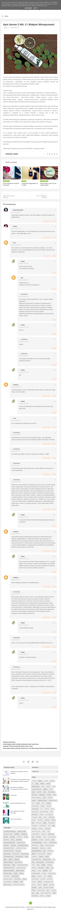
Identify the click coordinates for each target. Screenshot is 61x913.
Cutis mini (48, 805)
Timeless (39, 883)
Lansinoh (41, 839)
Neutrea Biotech (50, 861)
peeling (15, 872)
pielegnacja (44, 181)
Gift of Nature (42, 825)
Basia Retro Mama (18, 210)
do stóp (26, 836)
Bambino (49, 794)
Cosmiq (42, 805)
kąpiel (5, 858)
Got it (35, 8)
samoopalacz (17, 878)
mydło (13, 864)
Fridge (44, 822)
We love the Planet (48, 886)
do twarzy (6, 839)
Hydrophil (43, 833)
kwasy (26, 855)
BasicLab (50, 796)
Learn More (28, 8)
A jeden (46, 780)
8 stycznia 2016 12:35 (15, 533)
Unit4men (34, 886)
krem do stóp (15, 853)
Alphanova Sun (35, 785)
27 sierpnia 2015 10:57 (23, 516)
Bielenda (34, 799)
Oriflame (34, 867)
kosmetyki (9, 153)
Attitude (51, 788)
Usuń (54, 221)
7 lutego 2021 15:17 (15, 639)
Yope (48, 889)
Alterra (42, 785)
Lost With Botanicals (37, 841)
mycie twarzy (7, 864)
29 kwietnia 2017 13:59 (23, 625)
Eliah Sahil (51, 816)
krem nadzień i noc (8, 855)
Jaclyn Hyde (13, 794)
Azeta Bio (39, 791)
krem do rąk (7, 853)
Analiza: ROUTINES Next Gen (17, 802)
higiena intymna (21, 841)
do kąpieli (12, 836)
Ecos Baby (34, 816)
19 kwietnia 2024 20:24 (16, 669)
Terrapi (33, 883)
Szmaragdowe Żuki (48, 881)
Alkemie (42, 782)
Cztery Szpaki (35, 808)
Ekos (40, 816)
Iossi (33, 836)
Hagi (53, 825)
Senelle (50, 875)
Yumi (33, 892)
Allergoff (48, 782)
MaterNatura (35, 847)
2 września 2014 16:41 (16, 386)
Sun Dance (49, 878)
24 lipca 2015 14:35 (15, 465)
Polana (39, 869)
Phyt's (47, 867)
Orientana (49, 864)
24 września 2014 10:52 (24, 327)
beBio (54, 892)
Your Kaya (53, 889)
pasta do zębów (8, 872)
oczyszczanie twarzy (22, 864)
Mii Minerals (43, 847)
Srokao (23, 261)
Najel (33, 861)
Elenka (15, 226)
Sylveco (40, 881)
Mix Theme (44, 906)
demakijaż (16, 833)
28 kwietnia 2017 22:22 (16, 593)
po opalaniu (7, 875)
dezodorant (24, 833)
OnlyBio (43, 864)
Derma (52, 808)
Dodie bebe (35, 813)
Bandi (54, 794)
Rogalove (39, 875)
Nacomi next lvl (47, 858)
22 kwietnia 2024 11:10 (23, 700)
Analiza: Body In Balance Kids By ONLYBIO (19, 771)
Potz (50, 869)
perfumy (21, 872)
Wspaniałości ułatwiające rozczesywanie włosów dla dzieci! (19, 787)
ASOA (36, 782)
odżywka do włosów (9, 869)
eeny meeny (35, 895)
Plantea (34, 869)
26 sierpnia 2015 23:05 (16, 481)
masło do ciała (18, 861)
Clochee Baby (35, 805)
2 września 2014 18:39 (23, 403)
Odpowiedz (46, 221)
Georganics (34, 825)
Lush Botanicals (52, 841)
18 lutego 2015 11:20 (15, 451)
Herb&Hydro (48, 827)
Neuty (33, 864)
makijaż (10, 858)
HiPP (48, 830)
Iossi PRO (38, 836)
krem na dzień (24, 853)
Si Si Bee (43, 878)
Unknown (15, 384)
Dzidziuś (42, 813)
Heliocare (34, 827)
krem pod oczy (19, 855)
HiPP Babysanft (35, 833)
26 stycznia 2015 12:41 (23, 372)
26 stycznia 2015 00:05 (23, 355)
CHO (33, 802)
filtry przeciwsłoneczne (9, 841)
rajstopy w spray (8, 878)
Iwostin (44, 836)
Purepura (44, 872)
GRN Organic (51, 822)
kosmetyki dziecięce (9, 850)
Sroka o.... (24, 906)
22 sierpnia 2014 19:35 (16, 228)
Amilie (53, 785)
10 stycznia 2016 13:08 (23, 558)
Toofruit (45, 883)
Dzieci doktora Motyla (16, 818)
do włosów (19, 839)
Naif (54, 858)
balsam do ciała (22, 830)
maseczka (16, 858)
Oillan (38, 864)
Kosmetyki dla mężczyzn (10, 830)
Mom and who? (41, 853)
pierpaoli (48, 895)
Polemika (45, 869)
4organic (40, 780)
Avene (33, 791)
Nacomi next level (36, 858)
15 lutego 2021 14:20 (23, 654)
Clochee (49, 802)
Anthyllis (45, 788)
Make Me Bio (35, 844)
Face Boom (40, 819)
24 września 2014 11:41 (24, 341)
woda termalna (7, 883)
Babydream (42, 794)
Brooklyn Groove (53, 799)
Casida (38, 802)
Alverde (48, 785)
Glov (49, 825)
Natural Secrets (40, 861)
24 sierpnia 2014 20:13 (23, 263)
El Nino (45, 816)
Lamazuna (34, 839)
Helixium (40, 827)
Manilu (41, 844)
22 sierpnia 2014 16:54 (16, 212)
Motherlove (34, 855)
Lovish (45, 841)
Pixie (52, 867)
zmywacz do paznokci (18, 883)
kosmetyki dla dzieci (23, 844)
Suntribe (34, 881)
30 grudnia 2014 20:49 (16, 434)
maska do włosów (8, 861)
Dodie (51, 811)
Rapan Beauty (51, 872)
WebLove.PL (30, 908)
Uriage (40, 886)
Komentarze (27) (14, 27)
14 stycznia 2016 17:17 (16, 579)
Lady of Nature (52, 836)
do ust (12, 839)
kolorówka (6, 844)
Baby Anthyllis (51, 791)
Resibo (33, 875)
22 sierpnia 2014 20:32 (16, 244)
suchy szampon (8, 881)
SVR (45, 875)
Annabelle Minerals (36, 788)
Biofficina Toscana (42, 799)
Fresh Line (38, 822)
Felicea (53, 819)
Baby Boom (34, 794)
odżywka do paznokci (9, 867)
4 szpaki (34, 780)
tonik (21, 881)
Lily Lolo (47, 839)
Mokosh (34, 853)
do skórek (19, 836)
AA (32, 782)
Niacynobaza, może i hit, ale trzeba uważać (48, 184)
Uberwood (51, 883)
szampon (16, 881)
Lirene (52, 839)
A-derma (52, 780)
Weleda (34, 889)
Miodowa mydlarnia (36, 850)
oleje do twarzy (20, 869)
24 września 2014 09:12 (24, 296)
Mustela (41, 855)
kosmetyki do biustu (9, 847)
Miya (44, 850)
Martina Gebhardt (49, 844)
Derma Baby (35, 811)
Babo (45, 791)
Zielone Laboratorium (46, 892)
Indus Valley (51, 833)
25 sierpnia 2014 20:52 (23, 279)
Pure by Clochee (36, 872)
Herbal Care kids (36, 830)
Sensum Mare (35, 878)
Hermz (43, 830)
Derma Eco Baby (44, 811)
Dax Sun (47, 808)
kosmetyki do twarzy (21, 847)
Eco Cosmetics (49, 813)
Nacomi (47, 855)
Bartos (44, 796)
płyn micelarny (15, 875)
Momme (49, 853)
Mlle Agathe (50, 850)
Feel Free (47, 819)
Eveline (33, 819)
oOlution (42, 895)
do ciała (6, 836)
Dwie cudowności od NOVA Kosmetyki (17, 811)
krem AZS (18, 850)
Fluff (33, 822)
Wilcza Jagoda (41, 889)
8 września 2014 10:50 (16, 420)
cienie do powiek (8, 833)
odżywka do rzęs (21, 867)
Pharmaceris (41, 867)
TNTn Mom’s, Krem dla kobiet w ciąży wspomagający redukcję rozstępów (20, 779)
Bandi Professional (36, 796)
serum (15, 153)
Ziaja (37, 892)
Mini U (49, 847)
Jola (14, 242)
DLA (42, 808)
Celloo (43, 802)
